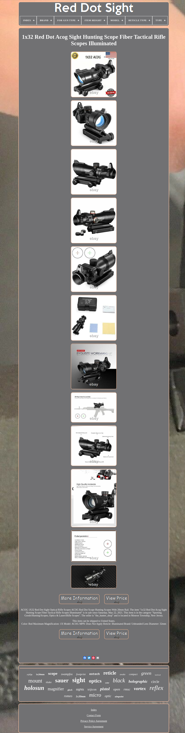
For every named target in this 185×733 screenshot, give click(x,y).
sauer (62, 680)
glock (70, 690)
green (146, 673)
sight (78, 680)
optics (95, 681)
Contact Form (94, 715)
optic (108, 696)
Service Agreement (94, 726)
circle (155, 682)
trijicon (92, 689)
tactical (158, 675)
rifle (29, 675)
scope (52, 673)
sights (80, 689)
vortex (140, 688)
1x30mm (80, 696)
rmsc (127, 689)
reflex (156, 688)
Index (94, 709)
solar (107, 683)
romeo (68, 696)
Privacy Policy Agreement (94, 721)
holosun (34, 688)
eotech (94, 674)
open (116, 689)
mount (35, 681)
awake (122, 674)
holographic (138, 681)
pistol (105, 688)
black (119, 680)
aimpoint (119, 696)
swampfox (67, 674)
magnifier (56, 689)
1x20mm (40, 674)
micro (95, 695)
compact (133, 674)
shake (48, 682)
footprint (81, 674)
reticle (109, 673)
